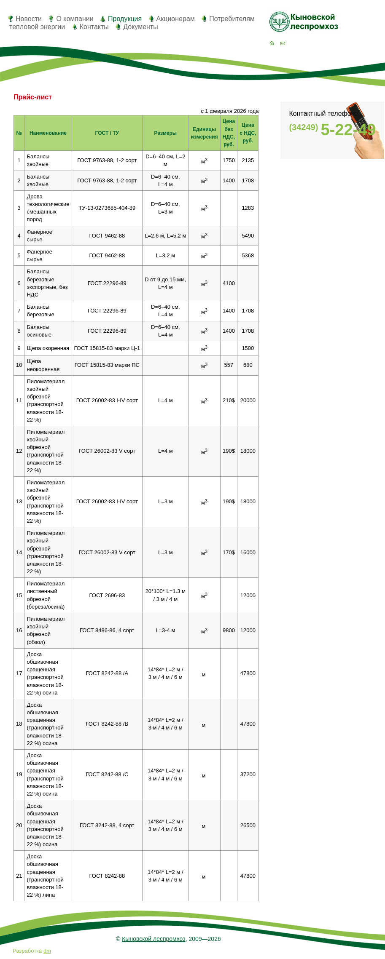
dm (47, 951)
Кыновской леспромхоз (153, 938)
